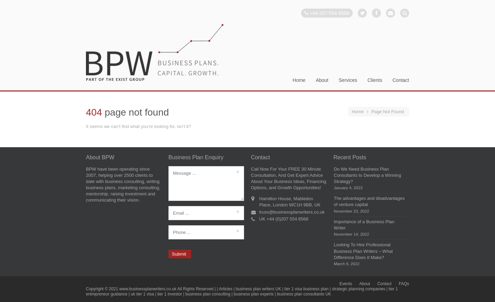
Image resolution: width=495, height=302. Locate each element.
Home (299, 80)
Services (348, 80)
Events (346, 283)
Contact (401, 80)
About (322, 80)
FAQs (404, 283)
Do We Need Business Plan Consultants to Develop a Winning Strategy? (367, 175)
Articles (225, 289)
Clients (374, 80)
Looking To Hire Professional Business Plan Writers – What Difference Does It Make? (363, 251)
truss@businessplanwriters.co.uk (291, 212)
